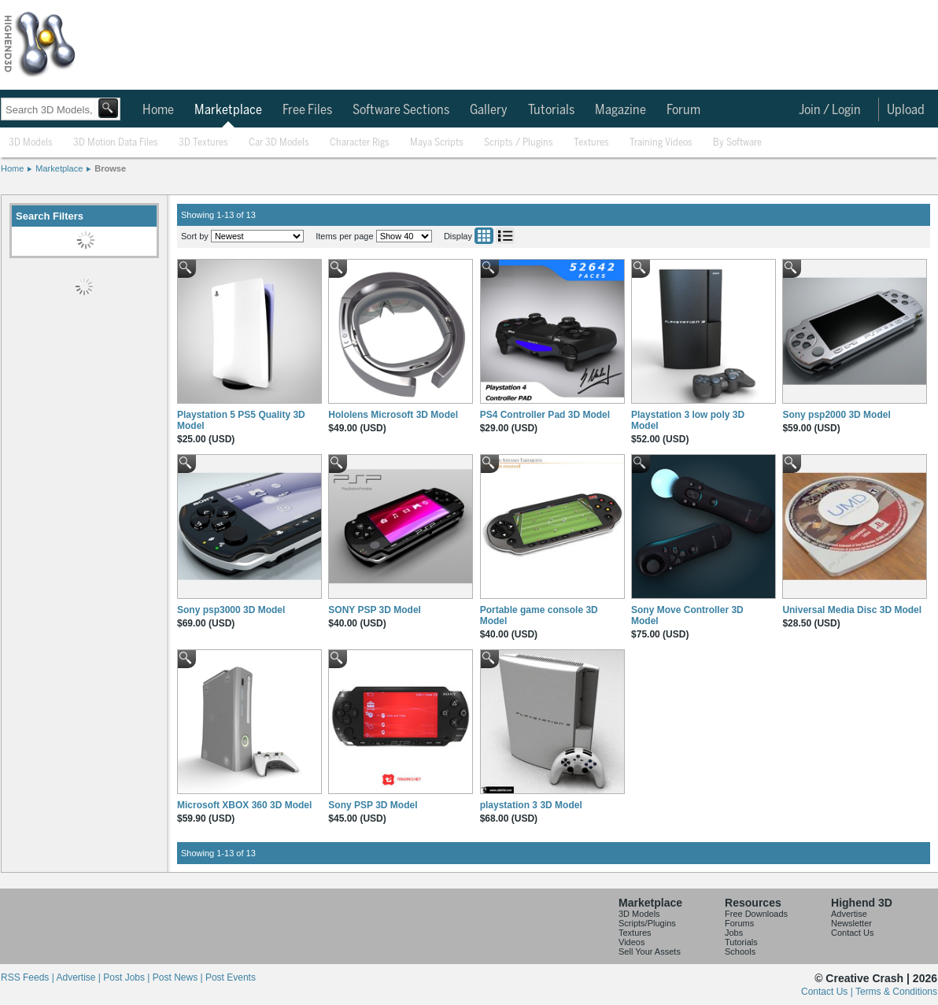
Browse (110, 168)
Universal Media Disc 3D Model (851, 609)
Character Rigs (360, 143)
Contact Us (852, 932)
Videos (631, 942)
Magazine (620, 110)
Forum (683, 110)
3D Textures (203, 143)
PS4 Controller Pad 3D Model (545, 414)
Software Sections (401, 110)
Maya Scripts (436, 143)
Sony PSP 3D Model (372, 805)
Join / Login (830, 110)
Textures (591, 143)
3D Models (31, 143)
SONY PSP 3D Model (374, 609)
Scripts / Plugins (518, 143)
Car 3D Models (279, 143)
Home (158, 110)
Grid (484, 235)
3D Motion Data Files (115, 143)
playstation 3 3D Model (531, 805)
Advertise (849, 913)
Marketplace (228, 110)
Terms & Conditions (896, 991)
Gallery (489, 110)
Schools (740, 951)
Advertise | (79, 977)
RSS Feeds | (28, 977)
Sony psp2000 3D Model (836, 414)
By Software (737, 143)
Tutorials (551, 110)
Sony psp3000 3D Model (231, 609)
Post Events (230, 977)
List (505, 235)
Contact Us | (828, 991)
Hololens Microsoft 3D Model (393, 414)
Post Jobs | (127, 977)
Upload (906, 110)
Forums (739, 923)
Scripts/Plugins (647, 923)
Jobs (734, 932)
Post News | (179, 977)
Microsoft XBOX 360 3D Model (244, 805)
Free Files (307, 110)
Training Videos (661, 143)
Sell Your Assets (650, 951)
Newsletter (851, 923)
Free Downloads (756, 913)
